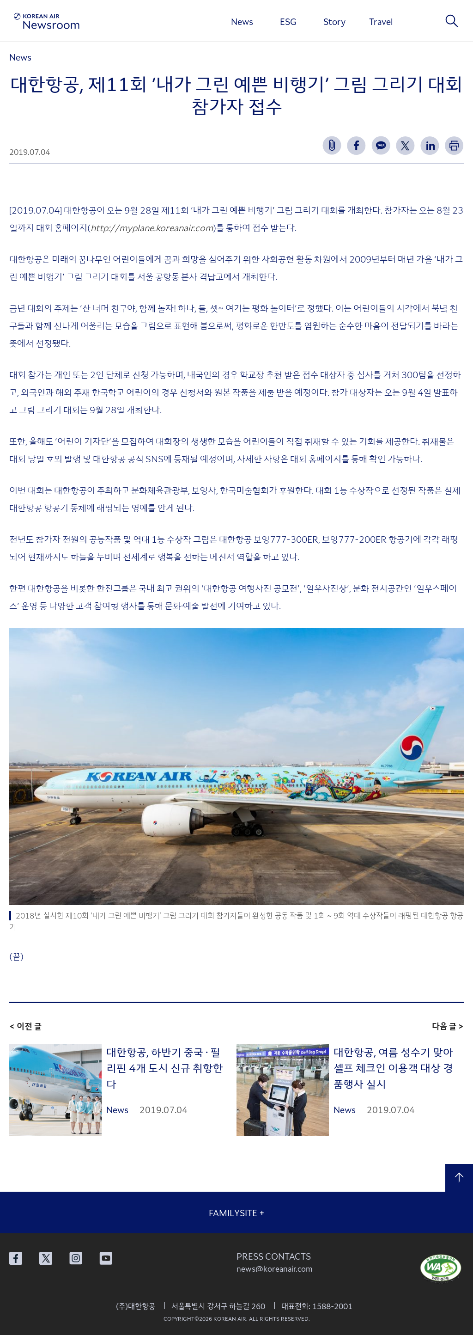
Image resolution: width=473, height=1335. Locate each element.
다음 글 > (448, 1026)
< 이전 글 (25, 1026)
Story (334, 21)
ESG (288, 21)
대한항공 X (45, 1258)
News (242, 21)
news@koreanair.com (274, 1268)
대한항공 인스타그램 (75, 1258)
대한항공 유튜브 (105, 1258)
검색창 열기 (452, 21)
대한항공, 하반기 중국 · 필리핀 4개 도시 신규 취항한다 (164, 1067)
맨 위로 (459, 1178)
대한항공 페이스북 (15, 1258)
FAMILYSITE (237, 1212)
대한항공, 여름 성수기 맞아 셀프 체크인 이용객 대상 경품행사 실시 (393, 1067)
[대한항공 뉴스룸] (46, 21)
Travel (381, 21)
